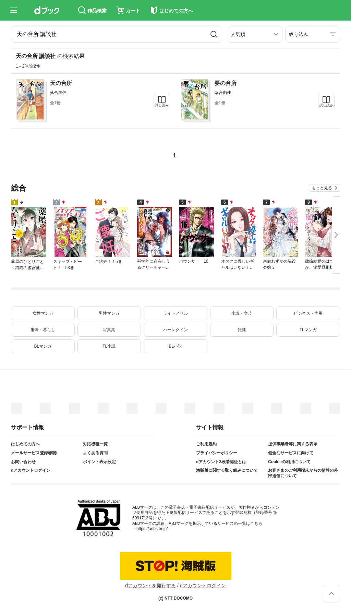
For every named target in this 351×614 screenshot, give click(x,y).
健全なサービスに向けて (290, 452)
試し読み (162, 105)
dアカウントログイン (30, 470)
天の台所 (61, 83)
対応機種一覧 (95, 444)
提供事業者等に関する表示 (292, 444)
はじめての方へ (25, 444)
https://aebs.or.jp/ (152, 528)
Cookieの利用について (289, 461)
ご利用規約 (206, 444)
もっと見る (322, 187)
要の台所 (226, 83)
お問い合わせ (23, 461)
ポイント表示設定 (99, 461)
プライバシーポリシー (216, 452)
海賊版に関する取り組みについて (227, 470)
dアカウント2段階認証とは (221, 461)
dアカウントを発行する (150, 585)
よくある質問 (95, 452)
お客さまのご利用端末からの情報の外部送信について (303, 473)
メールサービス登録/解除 (34, 452)
